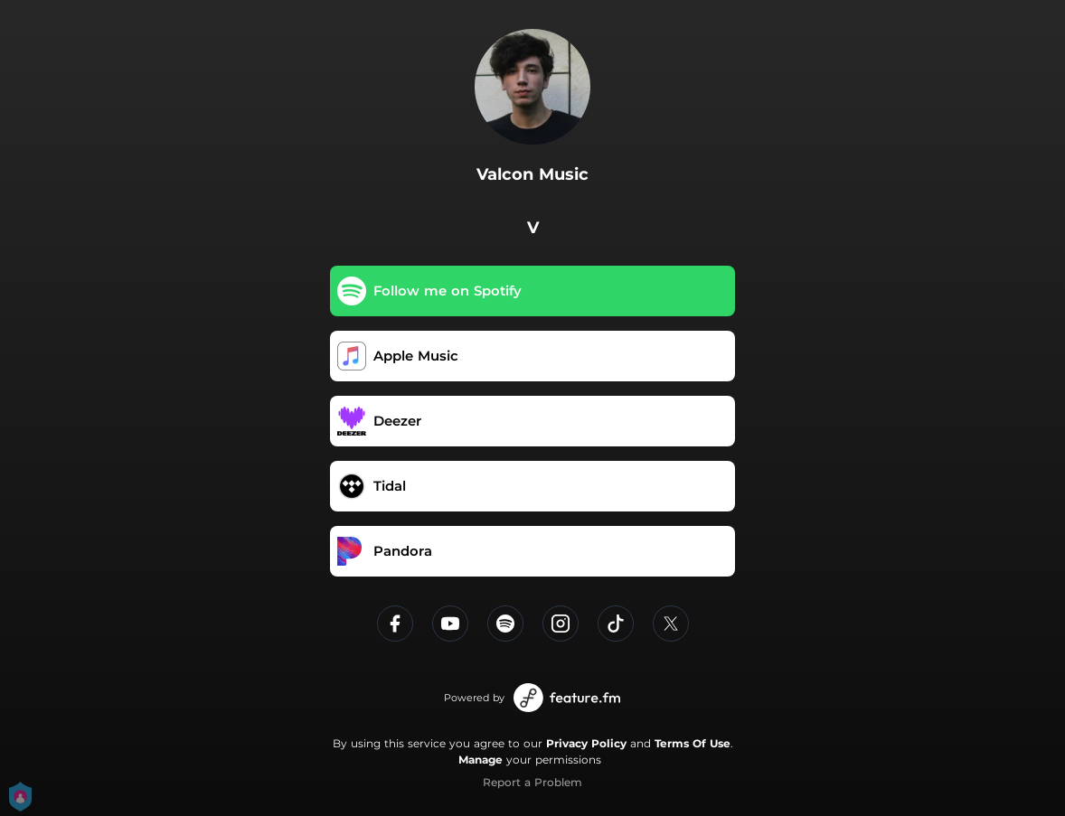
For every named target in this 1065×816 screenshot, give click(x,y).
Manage (480, 759)
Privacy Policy (586, 743)
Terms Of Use (692, 743)
